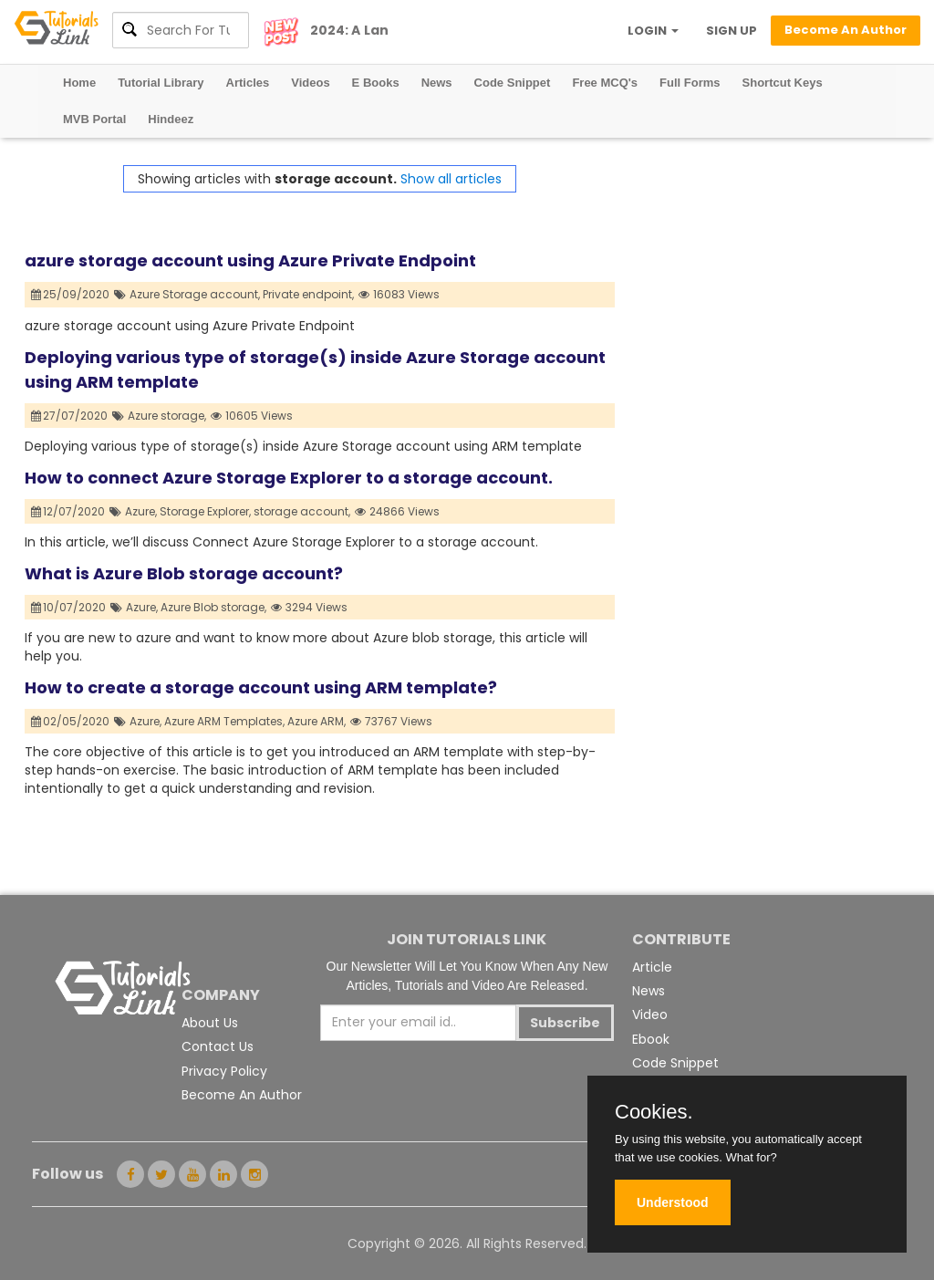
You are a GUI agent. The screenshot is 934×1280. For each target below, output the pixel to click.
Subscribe (565, 1023)
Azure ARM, (316, 721)
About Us (210, 1023)
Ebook (650, 1039)
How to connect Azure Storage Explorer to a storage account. (289, 477)
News (436, 82)
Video (650, 1014)
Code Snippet (512, 82)
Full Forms (689, 82)
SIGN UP (731, 30)
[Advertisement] (762, 279)
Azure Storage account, (195, 294)
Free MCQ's (605, 82)
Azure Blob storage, (213, 607)
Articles (248, 82)
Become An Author (242, 1095)
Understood (673, 1202)
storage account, (302, 511)
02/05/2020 (70, 721)
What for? (750, 1157)
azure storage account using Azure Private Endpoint (250, 260)
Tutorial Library (160, 82)
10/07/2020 (69, 607)
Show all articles (451, 179)
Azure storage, (167, 415)
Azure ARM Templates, (224, 721)
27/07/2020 (69, 415)
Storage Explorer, (205, 511)
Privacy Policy (224, 1071)
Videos (310, 82)
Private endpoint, (308, 294)
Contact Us (218, 1046)
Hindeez (170, 119)
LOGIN (653, 30)
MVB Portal (94, 119)
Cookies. (654, 1112)
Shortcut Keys (782, 82)
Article (652, 967)
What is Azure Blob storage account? (184, 573)
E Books (376, 82)
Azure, (141, 511)
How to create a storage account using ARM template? (261, 687)
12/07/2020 (68, 511)
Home (79, 82)
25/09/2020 (70, 294)
